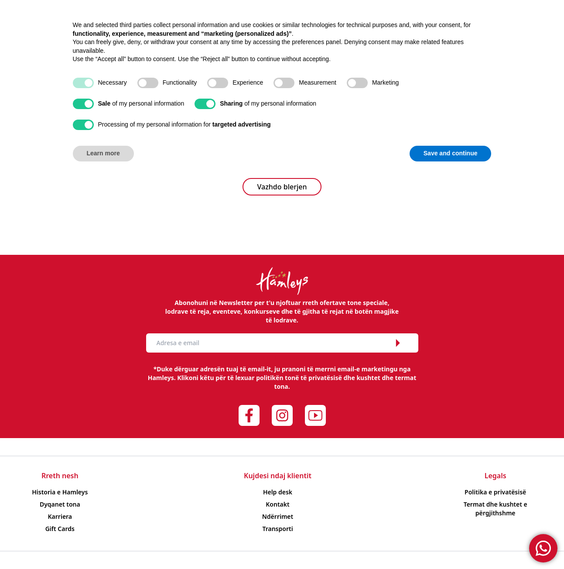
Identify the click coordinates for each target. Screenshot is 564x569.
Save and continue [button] (451, 545)
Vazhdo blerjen (282, 187)
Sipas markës (235, 32)
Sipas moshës (166, 32)
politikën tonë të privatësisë (299, 378)
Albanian (517, 11)
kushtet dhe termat (386, 378)
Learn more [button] (103, 545)
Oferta (288, 32)
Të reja (325, 32)
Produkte (105, 32)
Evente (364, 32)
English (543, 11)
